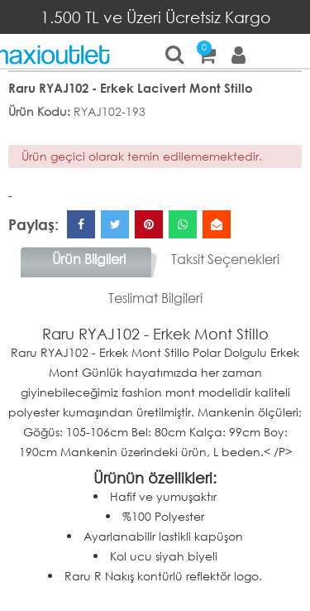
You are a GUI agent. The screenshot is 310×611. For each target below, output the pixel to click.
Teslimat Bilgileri (155, 297)
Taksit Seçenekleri (225, 258)
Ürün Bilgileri (89, 258)
